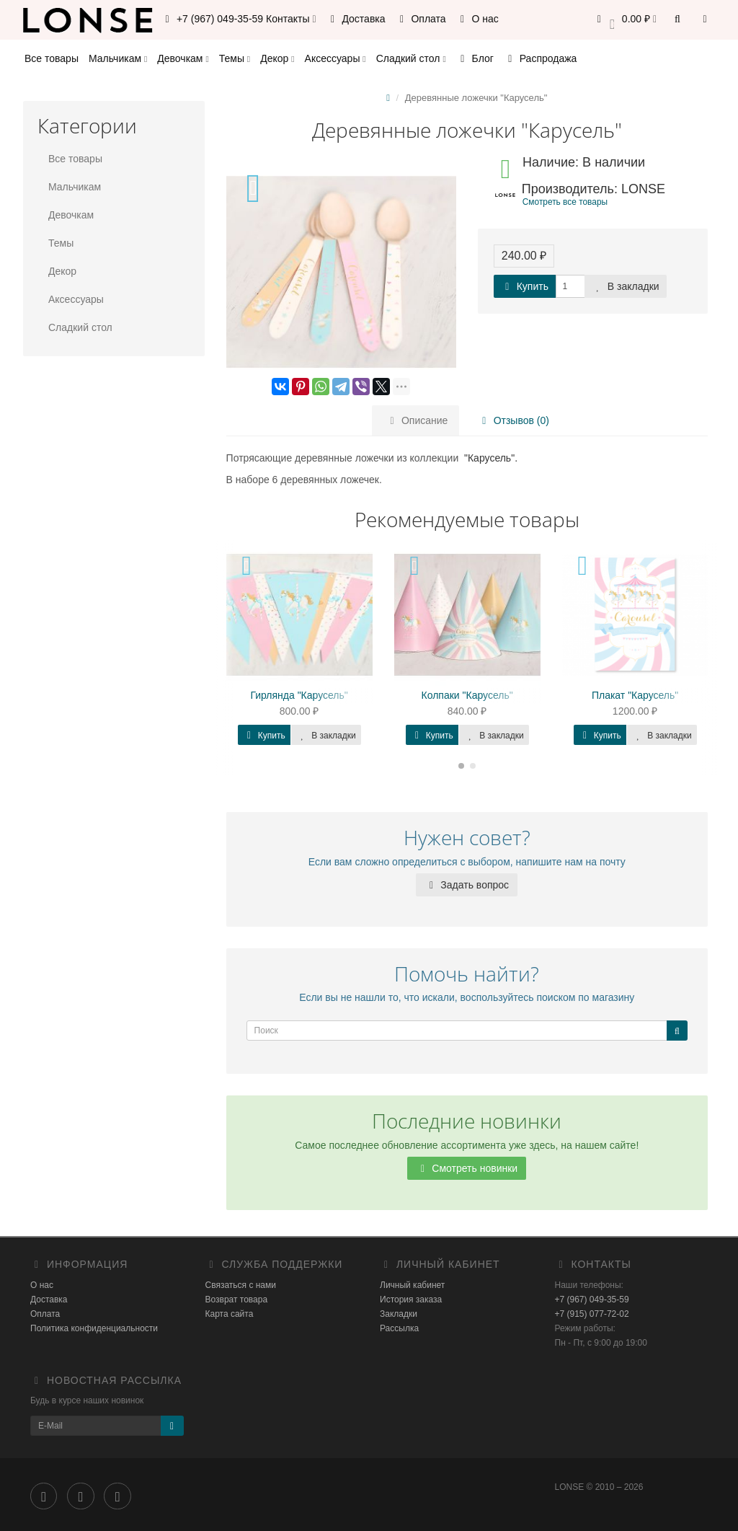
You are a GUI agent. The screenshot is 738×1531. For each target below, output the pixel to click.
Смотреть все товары (565, 202)
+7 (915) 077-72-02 (592, 1314)
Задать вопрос (466, 885)
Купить (524, 286)
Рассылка (399, 1328)
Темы (234, 58)
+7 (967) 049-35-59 (592, 1299)
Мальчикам (118, 58)
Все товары (52, 58)
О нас (477, 19)
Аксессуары (335, 58)
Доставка (356, 19)
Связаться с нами (240, 1285)
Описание (417, 420)
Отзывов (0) (510, 420)
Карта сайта (229, 1314)
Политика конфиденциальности (94, 1328)
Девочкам (182, 58)
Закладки (398, 1314)
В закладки (625, 286)
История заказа (411, 1299)
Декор (277, 58)
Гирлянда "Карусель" (298, 695)
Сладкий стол (411, 58)
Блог (475, 58)
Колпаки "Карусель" (467, 695)
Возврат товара (236, 1299)
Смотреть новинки (466, 1168)
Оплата (421, 19)
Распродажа (540, 58)
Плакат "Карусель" (635, 695)
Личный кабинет (412, 1285)
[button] (624, 20)
